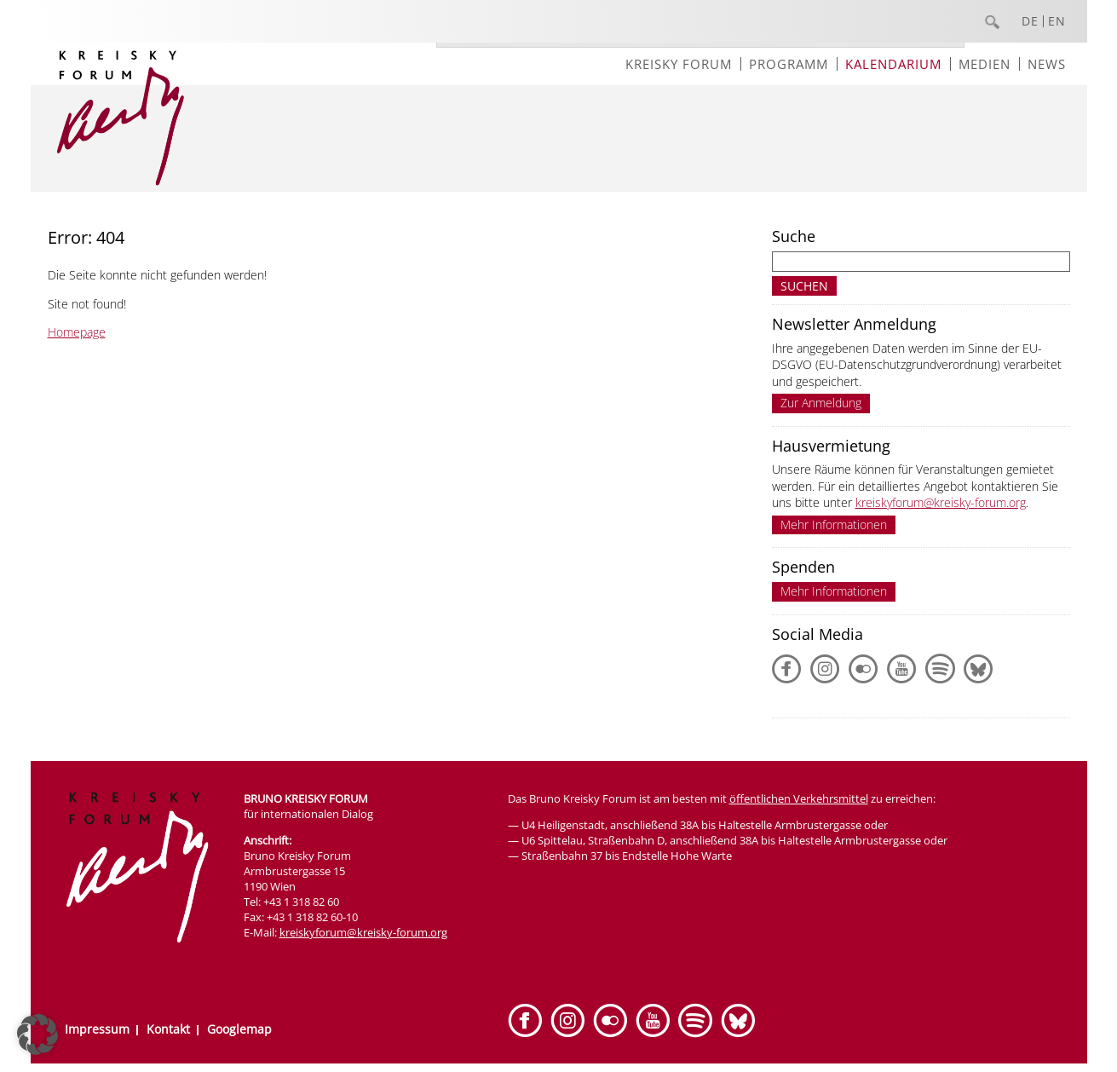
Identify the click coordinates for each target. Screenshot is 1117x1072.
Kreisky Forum (678, 63)
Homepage (77, 332)
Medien (984, 63)
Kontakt (168, 1029)
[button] (37, 1034)
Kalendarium (893, 63)
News (1047, 63)
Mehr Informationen (833, 524)
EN (1057, 21)
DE (1030, 21)
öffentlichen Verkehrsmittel (798, 798)
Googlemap (239, 1029)
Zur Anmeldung (820, 403)
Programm (788, 63)
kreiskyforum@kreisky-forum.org (940, 502)
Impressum (97, 1029)
